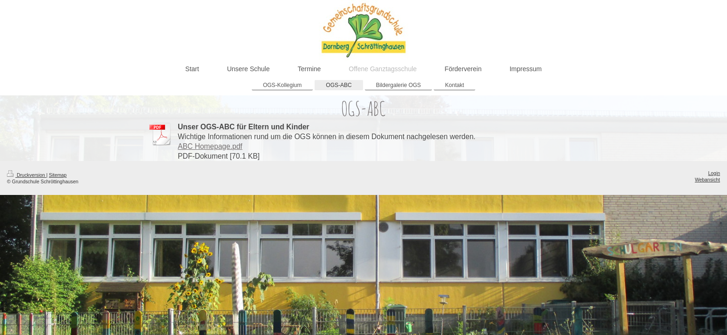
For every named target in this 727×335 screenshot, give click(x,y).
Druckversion (26, 175)
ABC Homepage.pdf (210, 146)
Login (714, 173)
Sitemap (58, 175)
